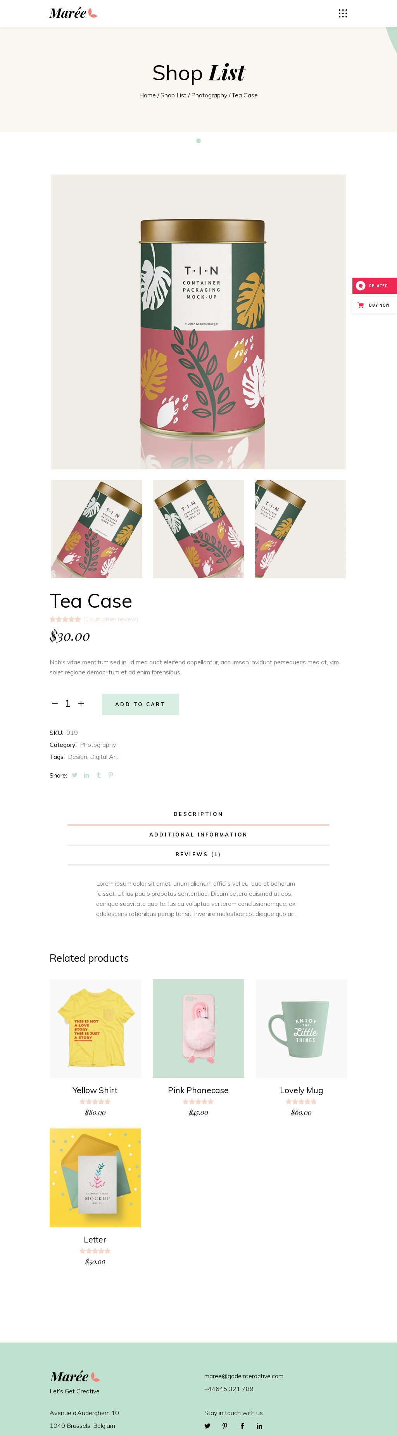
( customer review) (110, 619)
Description (198, 814)
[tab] (198, 815)
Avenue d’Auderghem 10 (84, 1413)
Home (147, 95)
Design (77, 756)
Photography (209, 95)
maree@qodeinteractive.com (243, 1376)
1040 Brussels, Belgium (82, 1425)
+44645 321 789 (229, 1389)
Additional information (198, 834)
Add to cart (140, 704)
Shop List (173, 95)
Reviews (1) (199, 854)
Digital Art (104, 756)
